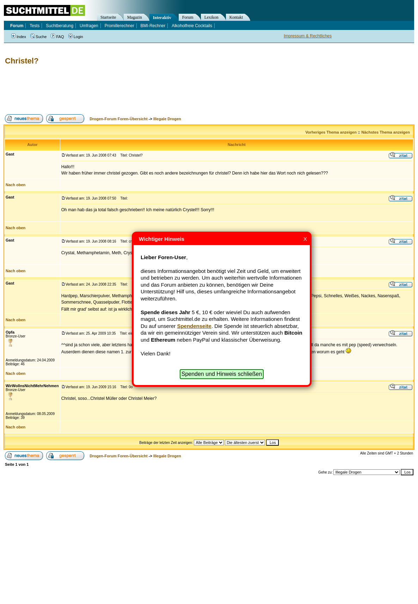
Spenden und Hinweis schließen (222, 374)
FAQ (57, 37)
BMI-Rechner (153, 25)
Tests (34, 25)
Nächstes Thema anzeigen (385, 132)
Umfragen (89, 25)
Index (18, 37)
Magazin (134, 17)
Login (75, 37)
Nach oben (15, 185)
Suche (38, 37)
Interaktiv (162, 17)
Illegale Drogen (167, 119)
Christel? (21, 60)
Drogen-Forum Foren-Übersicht (118, 119)
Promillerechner (119, 25)
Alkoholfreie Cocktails (192, 25)
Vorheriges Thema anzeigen (331, 132)
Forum (187, 17)
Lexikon (211, 17)
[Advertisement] (132, 90)
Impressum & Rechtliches (308, 35)
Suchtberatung (59, 25)
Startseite (108, 17)
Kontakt (236, 17)
